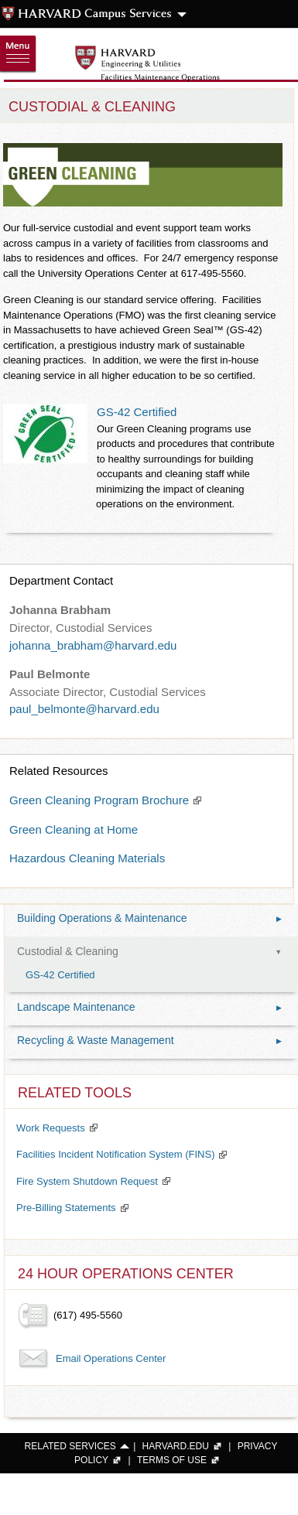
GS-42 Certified (136, 411)
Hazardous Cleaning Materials (87, 858)
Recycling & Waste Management (149, 1041)
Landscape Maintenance (149, 1008)
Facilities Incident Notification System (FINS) (115, 1154)
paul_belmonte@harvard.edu (84, 708)
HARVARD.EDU (175, 1446)
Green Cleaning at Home (73, 829)
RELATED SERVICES (70, 1446)
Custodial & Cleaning (149, 952)
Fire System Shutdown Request (87, 1181)
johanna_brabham (56, 645)
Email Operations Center (111, 1358)
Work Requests (50, 1128)
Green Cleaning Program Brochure (99, 800)
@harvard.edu (139, 645)
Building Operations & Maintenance (149, 919)
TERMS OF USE (172, 1460)
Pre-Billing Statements (66, 1207)
